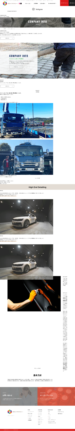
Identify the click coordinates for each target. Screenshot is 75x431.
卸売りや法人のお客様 (51, 421)
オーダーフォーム (61, 411)
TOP (49, 411)
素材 (49, 413)
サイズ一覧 (39, 413)
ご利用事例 (36, 3)
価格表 (39, 416)
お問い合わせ (60, 413)
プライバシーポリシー (11, 415)
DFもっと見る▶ (37, 368)
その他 (49, 418)
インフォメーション (31, 411)
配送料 (39, 424)
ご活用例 (29, 418)
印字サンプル (40, 421)
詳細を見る (7, 38)
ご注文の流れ (43, 3)
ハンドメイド (30, 416)
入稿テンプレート (40, 419)
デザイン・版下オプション (52, 419)
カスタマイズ (40, 418)
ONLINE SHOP (53, 3)
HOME (5, 28)
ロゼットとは (29, 3)
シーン (49, 416)
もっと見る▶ (37, 178)
